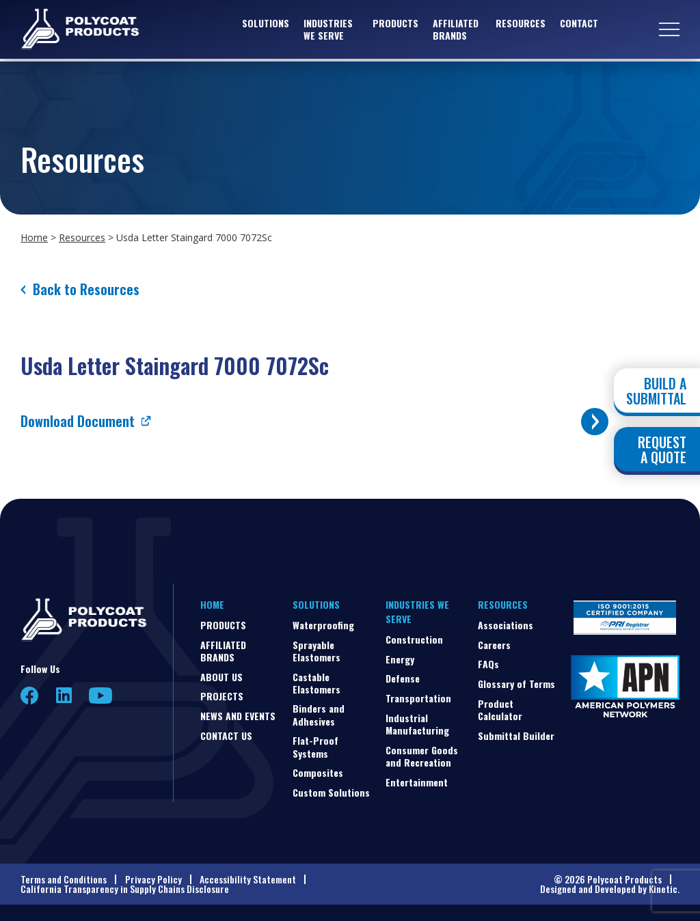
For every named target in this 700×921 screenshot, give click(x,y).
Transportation (418, 698)
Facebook (30, 696)
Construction (414, 639)
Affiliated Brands (456, 30)
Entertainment (417, 782)
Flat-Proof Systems (315, 746)
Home (34, 237)
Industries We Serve (328, 30)
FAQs (488, 664)
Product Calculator (500, 709)
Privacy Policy (153, 879)
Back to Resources (86, 289)
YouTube (100, 695)
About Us (221, 677)
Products (395, 24)
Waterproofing (323, 625)
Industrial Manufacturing (417, 724)
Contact (579, 24)
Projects (221, 696)
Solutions (265, 24)
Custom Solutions (331, 792)
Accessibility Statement (248, 879)
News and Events (237, 716)
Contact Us (226, 735)
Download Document (78, 421)
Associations (505, 625)
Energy (400, 659)
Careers (494, 644)
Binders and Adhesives (319, 714)
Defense (403, 678)
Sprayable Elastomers (316, 650)
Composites (318, 772)
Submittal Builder (516, 735)
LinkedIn (64, 695)
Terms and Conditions (64, 879)
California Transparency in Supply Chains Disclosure (125, 888)
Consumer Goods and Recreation (422, 756)
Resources (521, 24)
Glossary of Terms (516, 683)
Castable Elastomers (316, 683)
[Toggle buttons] (594, 421)
